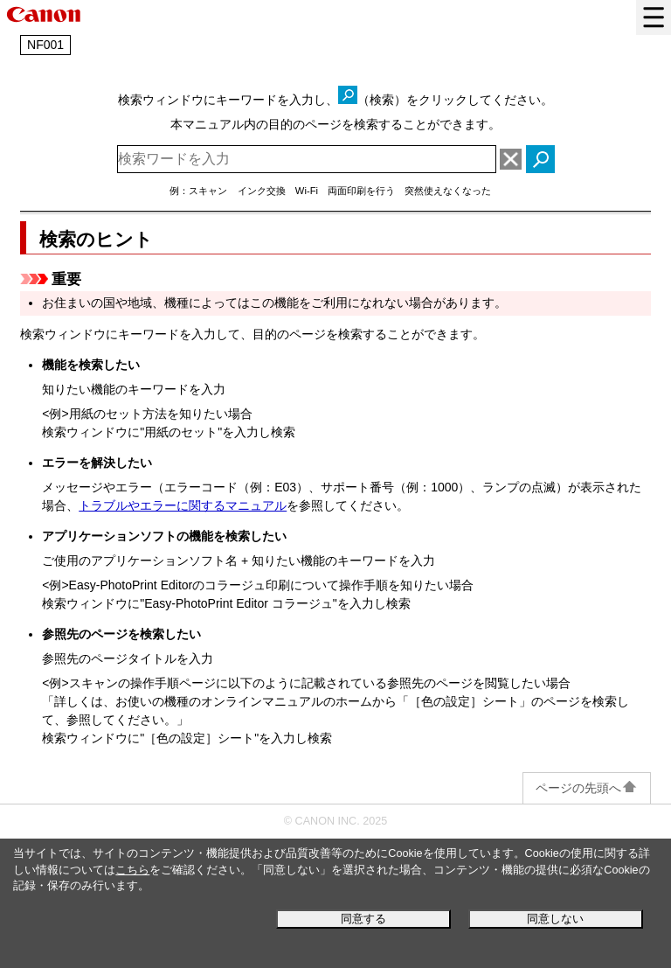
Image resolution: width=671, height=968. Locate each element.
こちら (132, 870)
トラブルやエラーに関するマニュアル (183, 505)
